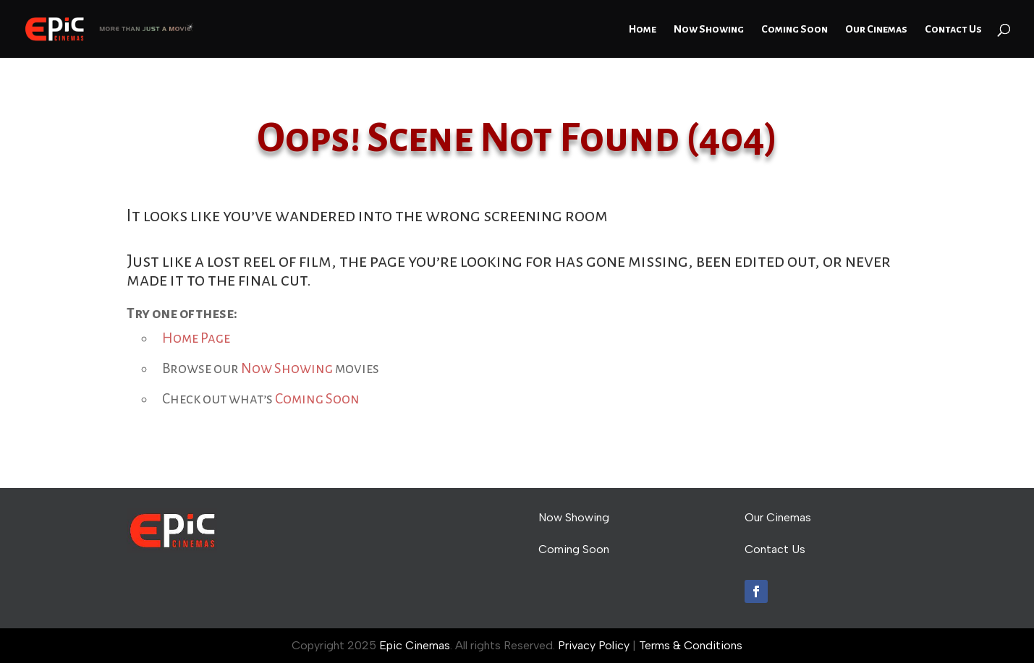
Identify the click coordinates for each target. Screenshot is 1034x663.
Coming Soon (794, 29)
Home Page (196, 338)
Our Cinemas (876, 29)
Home (642, 29)
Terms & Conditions (690, 645)
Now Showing (709, 29)
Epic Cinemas (414, 645)
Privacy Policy (594, 645)
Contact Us (953, 29)
